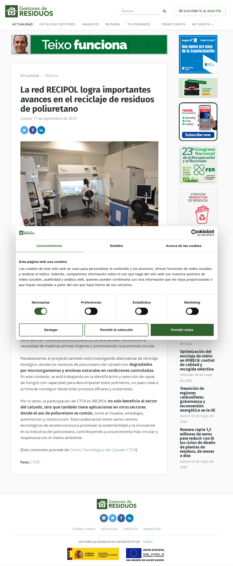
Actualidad (22, 24)
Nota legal (109, 529)
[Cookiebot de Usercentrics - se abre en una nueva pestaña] (194, 232)
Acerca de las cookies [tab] (184, 246)
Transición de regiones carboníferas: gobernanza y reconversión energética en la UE (197, 399)
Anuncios (90, 24)
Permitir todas (182, 330)
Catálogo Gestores (57, 24)
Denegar (51, 330)
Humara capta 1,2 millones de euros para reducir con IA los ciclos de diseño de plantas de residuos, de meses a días (198, 442)
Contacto (130, 529)
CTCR (34, 462)
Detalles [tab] (116, 246)
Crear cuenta (173, 24)
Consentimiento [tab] (49, 246)
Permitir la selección (116, 330)
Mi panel (113, 24)
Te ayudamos (138, 24)
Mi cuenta (202, 24)
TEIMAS (148, 542)
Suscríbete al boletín (200, 11)
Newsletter (152, 529)
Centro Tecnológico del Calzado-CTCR (103, 449)
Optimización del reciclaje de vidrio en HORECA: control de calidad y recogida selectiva (197, 360)
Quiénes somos (84, 529)
